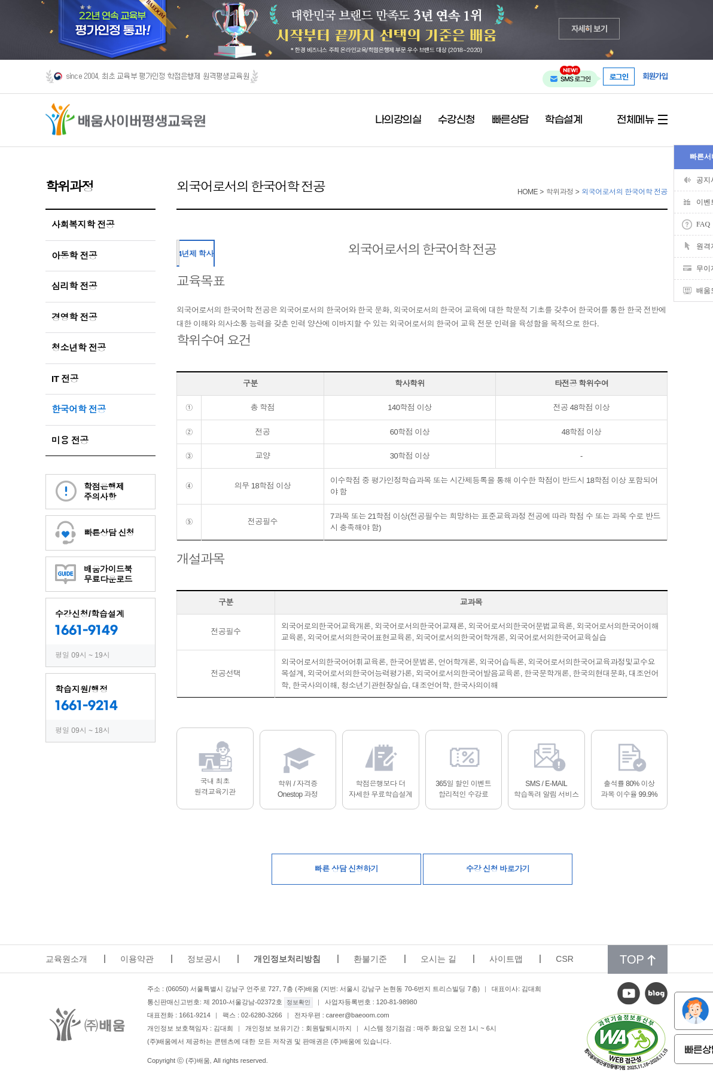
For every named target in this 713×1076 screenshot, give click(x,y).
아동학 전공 (74, 255)
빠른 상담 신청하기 (346, 868)
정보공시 (204, 959)
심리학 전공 (74, 286)
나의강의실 (398, 120)
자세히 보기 (589, 28)
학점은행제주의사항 (104, 492)
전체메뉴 (635, 120)
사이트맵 (506, 959)
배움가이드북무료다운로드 (108, 574)
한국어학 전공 (78, 409)
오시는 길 (438, 959)
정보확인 (298, 1002)
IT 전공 (64, 379)
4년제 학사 (196, 253)
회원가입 (655, 76)
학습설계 (563, 120)
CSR (565, 959)
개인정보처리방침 (287, 959)
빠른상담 (510, 120)
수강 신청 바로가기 (497, 868)
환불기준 (370, 959)
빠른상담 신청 (109, 532)
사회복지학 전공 (82, 224)
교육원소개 (66, 959)
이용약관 (137, 959)
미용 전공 (70, 440)
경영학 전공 (74, 317)
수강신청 (456, 120)
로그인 (619, 76)
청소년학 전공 (78, 348)
